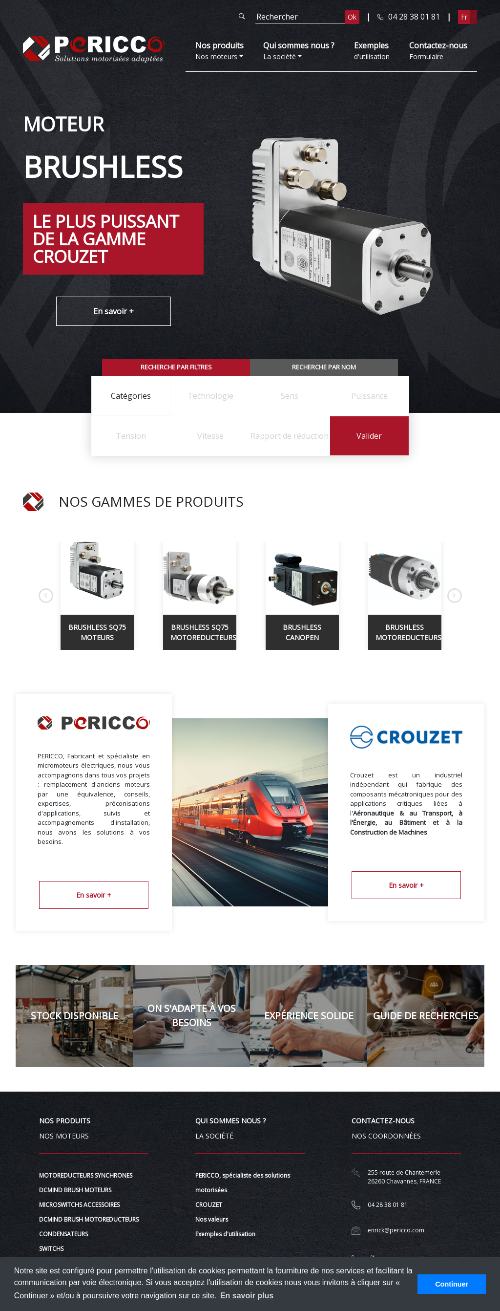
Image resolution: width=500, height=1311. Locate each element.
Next (454, 595)
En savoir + (113, 311)
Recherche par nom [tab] (324, 367)
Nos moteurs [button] (219, 50)
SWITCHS (51, 1249)
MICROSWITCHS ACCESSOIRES (79, 1205)
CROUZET (208, 1205)
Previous (46, 595)
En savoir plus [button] (246, 1295)
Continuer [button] (451, 1284)
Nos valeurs (211, 1219)
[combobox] (131, 396)
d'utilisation (372, 50)
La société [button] (298, 50)
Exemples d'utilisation (225, 1234)
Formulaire (438, 50)
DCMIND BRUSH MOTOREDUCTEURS (89, 1219)
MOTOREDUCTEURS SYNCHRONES (85, 1175)
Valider (369, 435)
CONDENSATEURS (63, 1234)
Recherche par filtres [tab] (176, 367)
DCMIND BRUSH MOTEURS (75, 1190)
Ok (352, 16)
